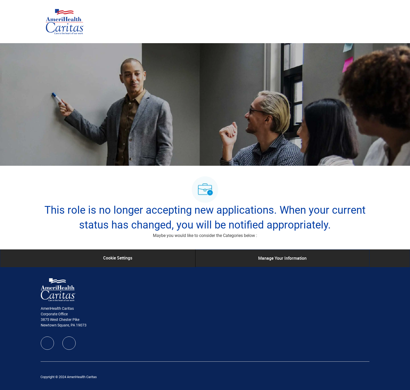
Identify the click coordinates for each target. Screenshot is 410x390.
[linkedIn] (69, 343)
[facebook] (47, 343)
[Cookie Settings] (117, 258)
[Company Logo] (65, 21)
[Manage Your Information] (282, 258)
